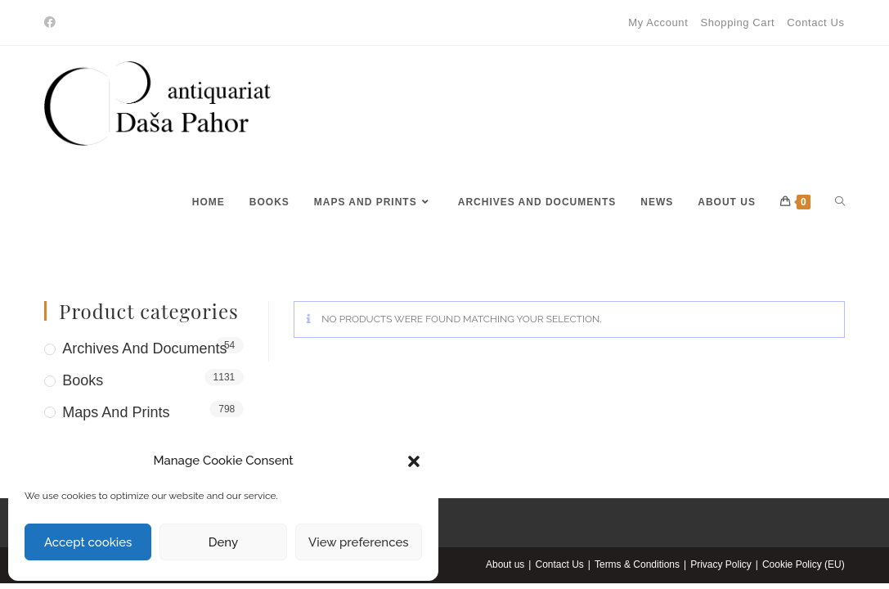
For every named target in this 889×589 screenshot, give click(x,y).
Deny (223, 542)
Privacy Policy (721, 564)
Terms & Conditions (637, 564)
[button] (414, 461)
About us (505, 564)
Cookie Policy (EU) (803, 564)
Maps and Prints (115, 412)
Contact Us (815, 22)
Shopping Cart (737, 22)
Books (82, 380)
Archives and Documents (144, 348)
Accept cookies (88, 542)
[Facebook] (52, 23)
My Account (658, 22)
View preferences (358, 542)
